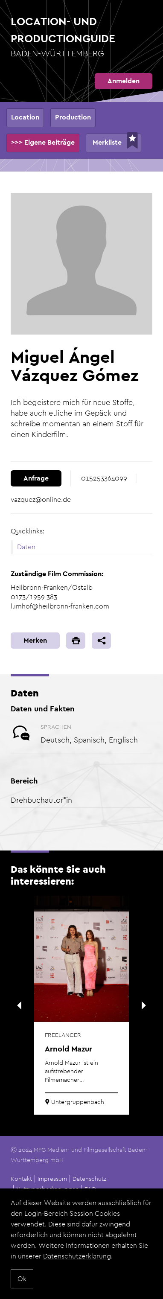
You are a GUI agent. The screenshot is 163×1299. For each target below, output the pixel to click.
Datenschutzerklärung (77, 1256)
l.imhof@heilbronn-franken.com (60, 606)
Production (73, 117)
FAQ (90, 1189)
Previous (19, 1005)
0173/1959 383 (34, 596)
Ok (21, 1279)
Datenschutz (89, 1178)
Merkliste (107, 142)
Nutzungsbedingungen (47, 1189)
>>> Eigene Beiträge (43, 142)
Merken (35, 640)
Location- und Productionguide (81, 37)
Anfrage (36, 478)
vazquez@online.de (41, 499)
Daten (26, 546)
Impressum (52, 1178)
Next (143, 1005)
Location (25, 117)
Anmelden (124, 80)
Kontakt (21, 1178)
